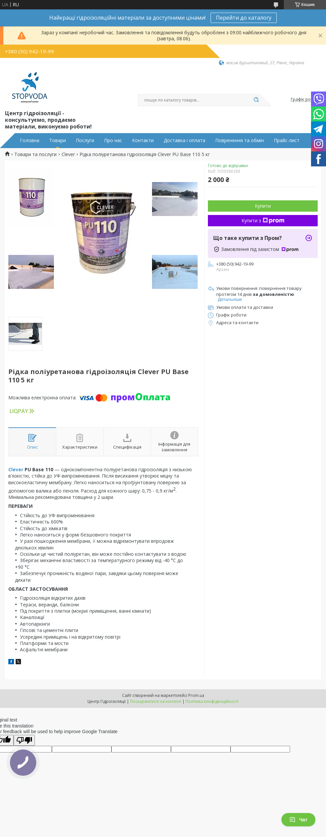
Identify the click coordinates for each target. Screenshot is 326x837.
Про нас (113, 140)
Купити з (263, 220)
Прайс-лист (286, 140)
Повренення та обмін (239, 140)
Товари (57, 140)
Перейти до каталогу (243, 17)
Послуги (85, 140)
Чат (298, 820)
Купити (263, 206)
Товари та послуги (35, 154)
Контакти (143, 140)
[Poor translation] (24, 740)
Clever (68, 154)
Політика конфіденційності (212, 701)
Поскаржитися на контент (155, 701)
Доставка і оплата (184, 140)
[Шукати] (256, 100)
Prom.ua (196, 695)
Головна (29, 140)
